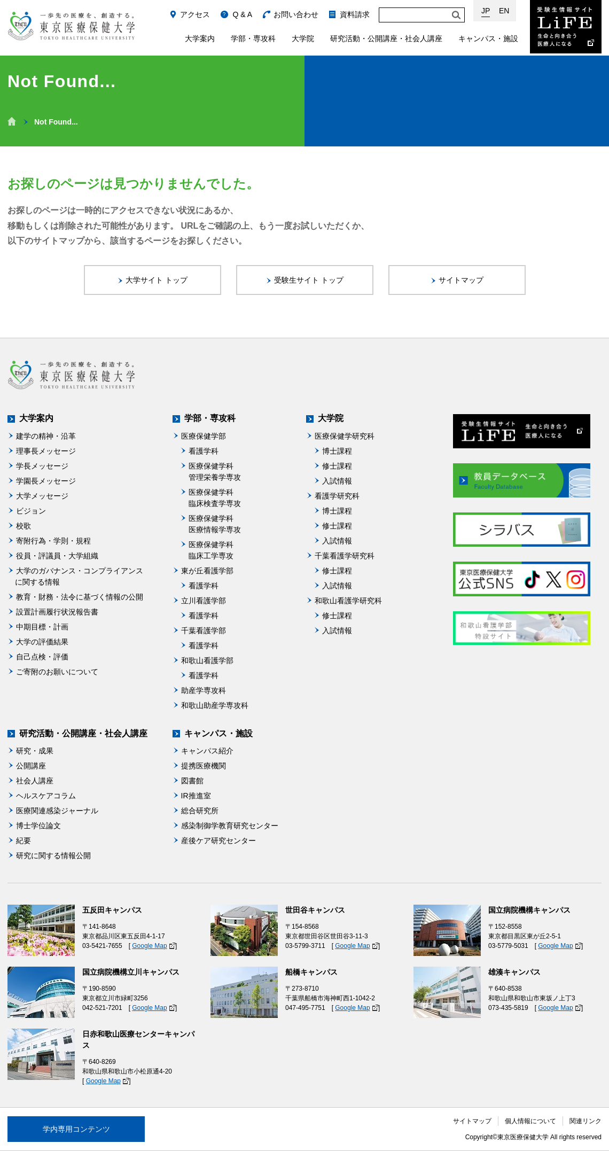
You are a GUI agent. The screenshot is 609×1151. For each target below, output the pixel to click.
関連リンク (585, 1121)
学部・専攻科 (253, 38)
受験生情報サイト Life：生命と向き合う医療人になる (566, 26)
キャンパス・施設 (488, 38)
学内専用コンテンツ (76, 1129)
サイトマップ (472, 1121)
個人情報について (530, 1121)
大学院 (303, 38)
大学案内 (200, 38)
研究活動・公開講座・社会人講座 (386, 38)
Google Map (149, 946)
